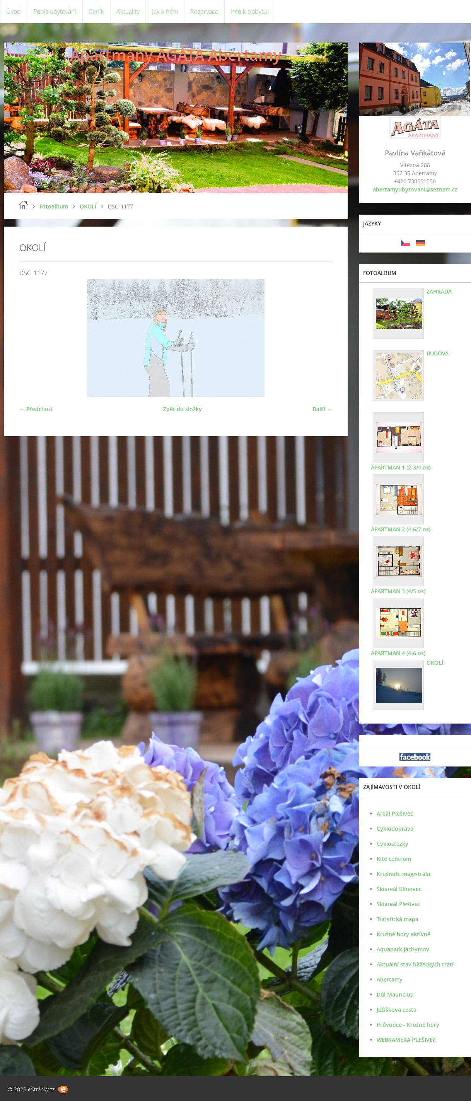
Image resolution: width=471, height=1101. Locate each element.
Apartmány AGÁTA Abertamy (175, 54)
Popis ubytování (54, 11)
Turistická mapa (397, 919)
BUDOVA (438, 353)
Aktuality (128, 11)
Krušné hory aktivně (403, 934)
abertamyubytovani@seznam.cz (415, 189)
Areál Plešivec (395, 813)
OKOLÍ (88, 206)
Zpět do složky (182, 409)
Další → (322, 409)
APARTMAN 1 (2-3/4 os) (400, 467)
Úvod (13, 11)
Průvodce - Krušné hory (408, 1024)
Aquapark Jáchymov (403, 949)
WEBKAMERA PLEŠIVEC (406, 1039)
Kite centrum (394, 858)
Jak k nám (165, 11)
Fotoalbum (53, 206)
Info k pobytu (249, 11)
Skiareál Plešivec (398, 904)
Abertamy (390, 979)
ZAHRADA (439, 291)
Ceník (96, 11)
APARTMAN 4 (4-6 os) (398, 653)
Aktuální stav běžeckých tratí (415, 964)
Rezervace (204, 11)
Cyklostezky (392, 843)
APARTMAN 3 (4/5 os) (398, 591)
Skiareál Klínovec (399, 889)
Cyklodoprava (395, 828)
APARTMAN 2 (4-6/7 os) (400, 529)
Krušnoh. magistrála (403, 873)
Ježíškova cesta (396, 1009)
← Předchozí (36, 409)
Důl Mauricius (395, 994)
